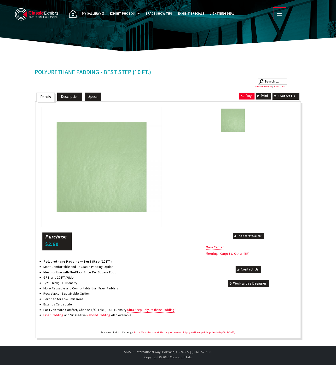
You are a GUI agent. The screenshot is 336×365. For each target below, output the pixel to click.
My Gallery (93, 13)
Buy (246, 96)
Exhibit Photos (122, 13)
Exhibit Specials (191, 13)
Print (262, 96)
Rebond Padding (98, 315)
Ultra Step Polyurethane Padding (150, 310)
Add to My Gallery (247, 236)
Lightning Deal (222, 13)
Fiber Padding (53, 315)
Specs (93, 96)
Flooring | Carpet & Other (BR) (227, 253)
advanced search (263, 86)
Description (70, 96)
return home (279, 86)
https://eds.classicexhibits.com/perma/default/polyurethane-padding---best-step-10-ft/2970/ (184, 332)
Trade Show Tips (159, 13)
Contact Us (284, 96)
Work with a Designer (247, 283)
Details (45, 97)
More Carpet (215, 247)
